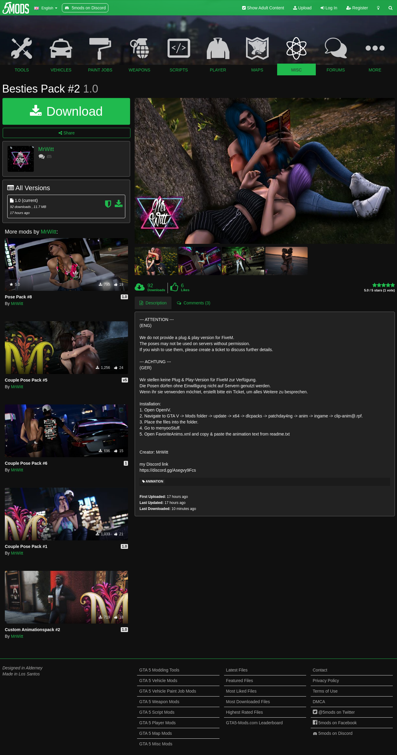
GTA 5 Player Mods (157, 722)
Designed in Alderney (22, 667)
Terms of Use (325, 691)
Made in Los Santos (21, 674)
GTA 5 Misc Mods (155, 743)
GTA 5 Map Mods (155, 733)
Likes (185, 290)
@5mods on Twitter (334, 712)
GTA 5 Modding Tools (159, 670)
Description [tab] (153, 302)
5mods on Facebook (335, 722)
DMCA (319, 701)
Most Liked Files (241, 691)
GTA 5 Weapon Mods (159, 701)
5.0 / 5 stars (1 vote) (379, 290)
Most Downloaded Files (248, 701)
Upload (302, 7)
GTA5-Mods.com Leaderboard (254, 722)
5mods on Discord (333, 733)
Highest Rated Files (244, 712)
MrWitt (46, 149)
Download (66, 111)
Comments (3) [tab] (193, 302)
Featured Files (239, 680)
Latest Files (237, 670)
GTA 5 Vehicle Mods (158, 680)
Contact (320, 670)
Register (357, 7)
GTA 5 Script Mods (156, 712)
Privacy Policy (326, 680)
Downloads (156, 290)
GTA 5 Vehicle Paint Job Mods (167, 691)
